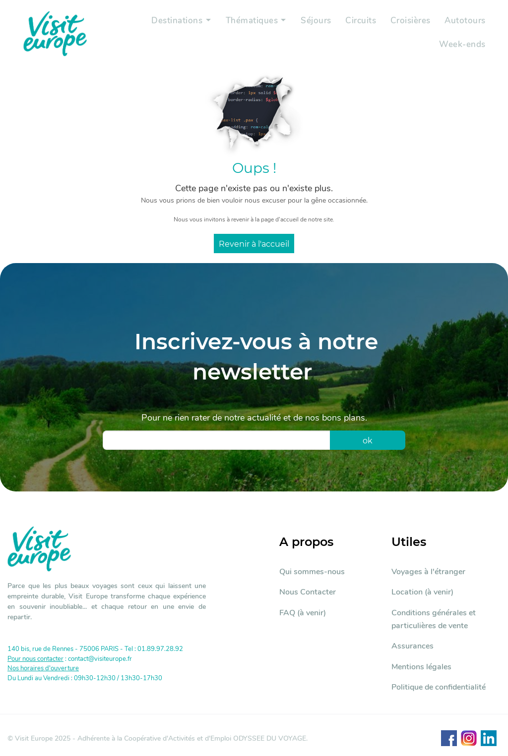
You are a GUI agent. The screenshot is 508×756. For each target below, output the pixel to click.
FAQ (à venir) (302, 612)
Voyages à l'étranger (428, 571)
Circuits (358, 22)
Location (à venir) (422, 592)
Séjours (313, 22)
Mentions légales (421, 666)
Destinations (170, 22)
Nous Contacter (307, 592)
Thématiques (247, 22)
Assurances (412, 646)
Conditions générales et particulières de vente (433, 619)
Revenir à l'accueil (254, 244)
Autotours (464, 22)
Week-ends (462, 45)
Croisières (409, 22)
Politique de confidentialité (438, 687)
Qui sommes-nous (312, 571)
